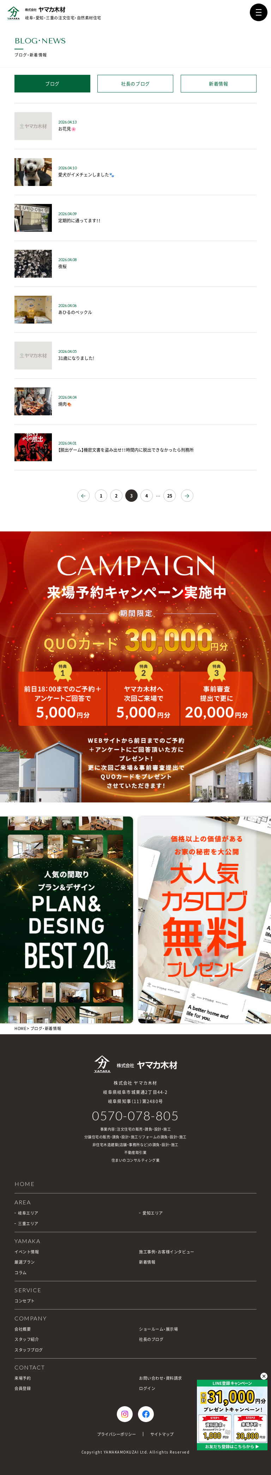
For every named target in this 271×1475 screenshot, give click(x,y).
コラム (20, 1273)
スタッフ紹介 (26, 1339)
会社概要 (22, 1329)
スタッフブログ (28, 1350)
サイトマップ (162, 1434)
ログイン (147, 1388)
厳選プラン (24, 1262)
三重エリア (28, 1224)
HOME (20, 1028)
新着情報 (218, 83)
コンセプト (24, 1301)
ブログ (52, 83)
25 (169, 496)
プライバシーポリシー (116, 1434)
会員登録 (22, 1388)
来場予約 (22, 1378)
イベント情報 (26, 1252)
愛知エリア (153, 1213)
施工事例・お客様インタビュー (166, 1252)
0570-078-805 (135, 1115)
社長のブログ (135, 83)
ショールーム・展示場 (158, 1329)
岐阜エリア (28, 1213)
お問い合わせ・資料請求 (160, 1378)
